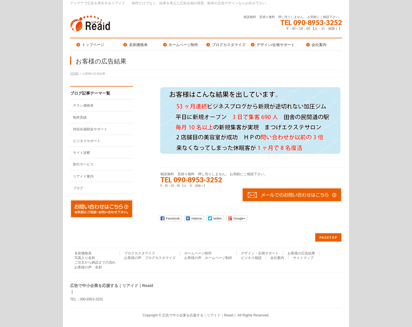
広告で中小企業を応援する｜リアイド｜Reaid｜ (199, 315)
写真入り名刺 (84, 258)
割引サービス (83, 164)
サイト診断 (81, 153)
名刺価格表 (83, 253)
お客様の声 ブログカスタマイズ (150, 258)
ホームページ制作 (198, 253)
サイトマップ (303, 258)
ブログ (78, 188)
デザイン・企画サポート (260, 253)
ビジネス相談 (251, 258)
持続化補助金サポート (90, 129)
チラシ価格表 (83, 105)
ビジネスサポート (86, 141)
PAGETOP (328, 237)
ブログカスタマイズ (139, 253)
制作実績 (80, 117)
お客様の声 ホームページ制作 (208, 258)
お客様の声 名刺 (88, 267)
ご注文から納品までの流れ (95, 262)
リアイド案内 (83, 176)
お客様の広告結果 (301, 253)
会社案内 (277, 258)
